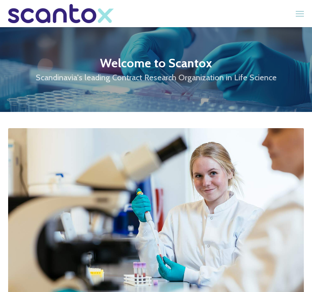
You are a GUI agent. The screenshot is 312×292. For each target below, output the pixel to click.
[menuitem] (300, 14)
